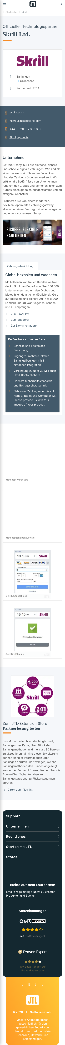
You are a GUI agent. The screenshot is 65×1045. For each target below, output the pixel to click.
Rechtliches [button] (16, 836)
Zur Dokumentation (23, 325)
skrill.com (12, 112)
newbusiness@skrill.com (22, 120)
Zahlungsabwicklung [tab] (20, 266)
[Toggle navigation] (4, 4)
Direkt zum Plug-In (17, 789)
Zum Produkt (19, 314)
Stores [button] (11, 857)
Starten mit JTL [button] (19, 847)
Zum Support (19, 319)
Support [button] (13, 816)
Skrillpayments (15, 137)
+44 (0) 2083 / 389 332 (22, 129)
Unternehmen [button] (17, 826)
